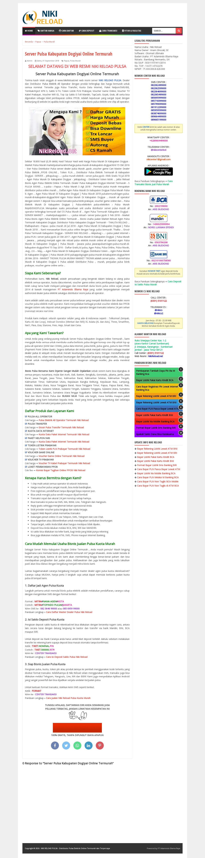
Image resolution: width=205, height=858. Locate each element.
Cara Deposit (86, 30)
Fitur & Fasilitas (131, 30)
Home (29, 30)
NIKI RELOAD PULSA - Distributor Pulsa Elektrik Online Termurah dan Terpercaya (75, 848)
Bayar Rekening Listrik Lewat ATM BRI (156, 396)
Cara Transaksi (108, 30)
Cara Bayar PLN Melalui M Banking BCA (158, 477)
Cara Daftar (66, 30)
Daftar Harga (46, 30)
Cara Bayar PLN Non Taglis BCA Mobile (157, 481)
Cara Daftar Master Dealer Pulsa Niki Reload (69, 612)
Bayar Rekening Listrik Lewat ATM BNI (156, 402)
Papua (66, 61)
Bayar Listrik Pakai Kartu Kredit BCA (154, 380)
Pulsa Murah (75, 61)
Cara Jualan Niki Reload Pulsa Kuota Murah (68, 698)
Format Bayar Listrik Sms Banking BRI (156, 427)
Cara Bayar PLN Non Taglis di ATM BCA (158, 485)
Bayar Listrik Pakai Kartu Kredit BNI (154, 415)
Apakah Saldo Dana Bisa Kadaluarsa (155, 434)
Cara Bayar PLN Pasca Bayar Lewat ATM (157, 408)
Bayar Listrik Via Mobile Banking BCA (155, 421)
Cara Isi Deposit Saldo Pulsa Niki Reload (66, 656)
